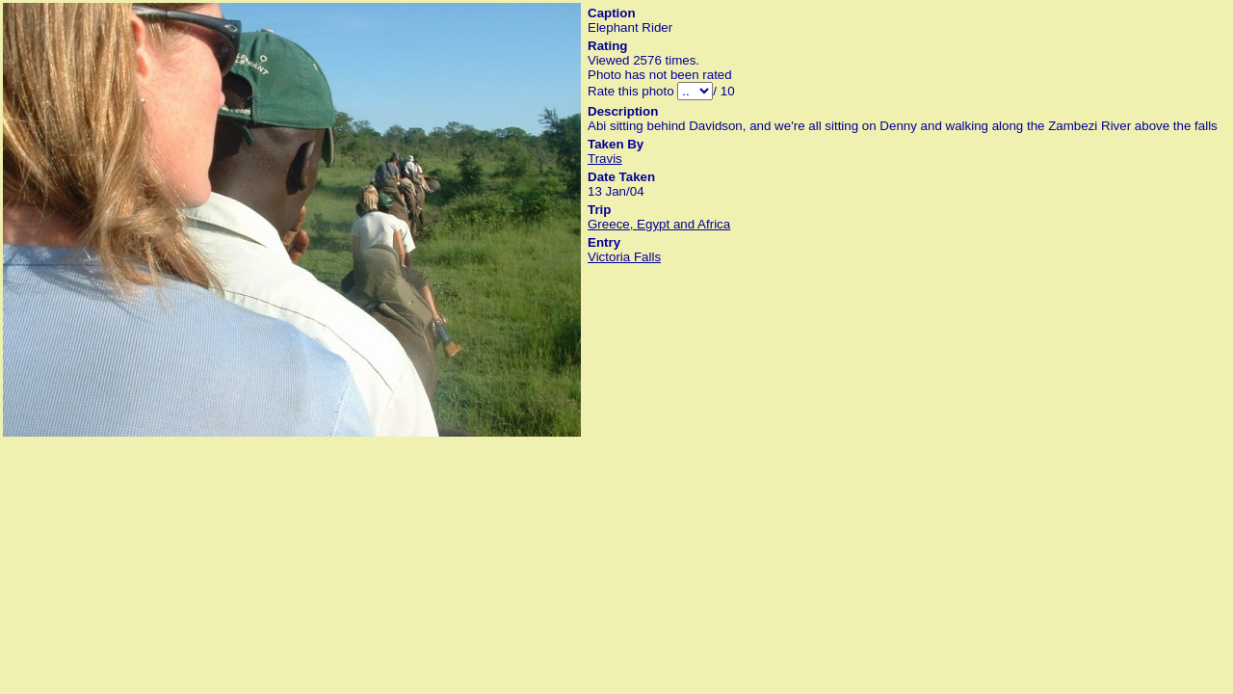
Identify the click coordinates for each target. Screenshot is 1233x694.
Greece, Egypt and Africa (659, 224)
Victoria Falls (624, 257)
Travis (605, 158)
